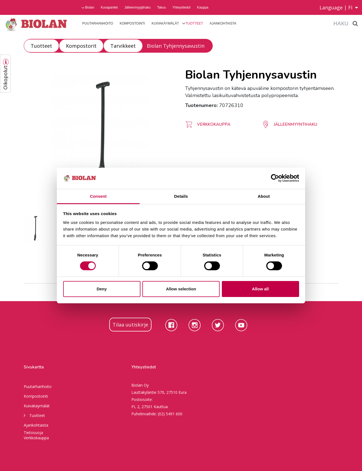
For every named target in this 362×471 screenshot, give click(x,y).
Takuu (161, 7)
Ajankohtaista (223, 23)
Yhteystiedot (181, 7)
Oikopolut (5, 78)
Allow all (260, 289)
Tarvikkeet (123, 45)
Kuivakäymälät (165, 23)
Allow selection (181, 289)
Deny (102, 289)
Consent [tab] (98, 196)
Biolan (89, 7)
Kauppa (202, 7)
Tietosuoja (33, 432)
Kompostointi (132, 23)
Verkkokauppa (36, 437)
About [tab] (264, 196)
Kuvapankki (109, 7)
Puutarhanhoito (97, 23)
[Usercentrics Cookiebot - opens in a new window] (275, 178)
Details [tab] (181, 196)
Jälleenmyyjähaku (137, 7)
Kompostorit (81, 45)
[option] (100, 137)
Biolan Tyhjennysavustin (175, 45)
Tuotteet (194, 23)
